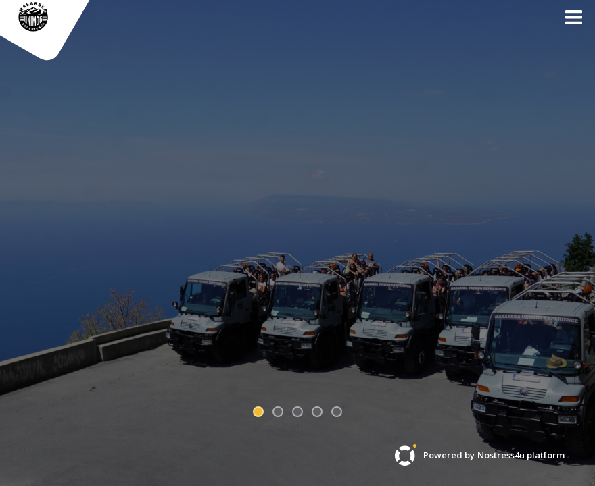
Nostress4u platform (521, 455)
